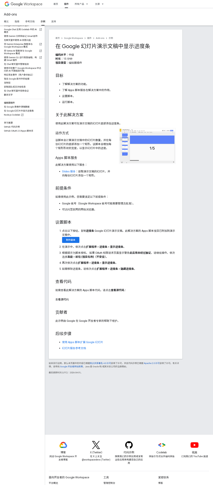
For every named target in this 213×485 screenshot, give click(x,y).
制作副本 (70, 239)
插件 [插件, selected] (66, 4)
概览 (6, 21)
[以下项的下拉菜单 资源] (104, 4)
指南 (17, 21)
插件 (89, 38)
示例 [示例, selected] (43, 21)
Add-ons (10, 14)
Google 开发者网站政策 (71, 366)
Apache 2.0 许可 (152, 363)
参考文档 (30, 21)
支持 (53, 21)
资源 (97, 4)
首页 (55, 4)
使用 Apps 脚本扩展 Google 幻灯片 (82, 342)
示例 (111, 38)
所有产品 (79, 4)
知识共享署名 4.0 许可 (100, 363)
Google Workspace (73, 38)
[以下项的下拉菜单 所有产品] (88, 4)
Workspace (26, 4)
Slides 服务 (69, 171)
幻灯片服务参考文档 (74, 348)
